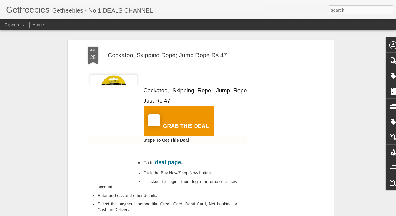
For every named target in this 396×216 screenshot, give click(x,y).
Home (38, 24)
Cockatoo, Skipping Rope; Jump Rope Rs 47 (167, 55)
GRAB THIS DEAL (178, 121)
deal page (168, 162)
